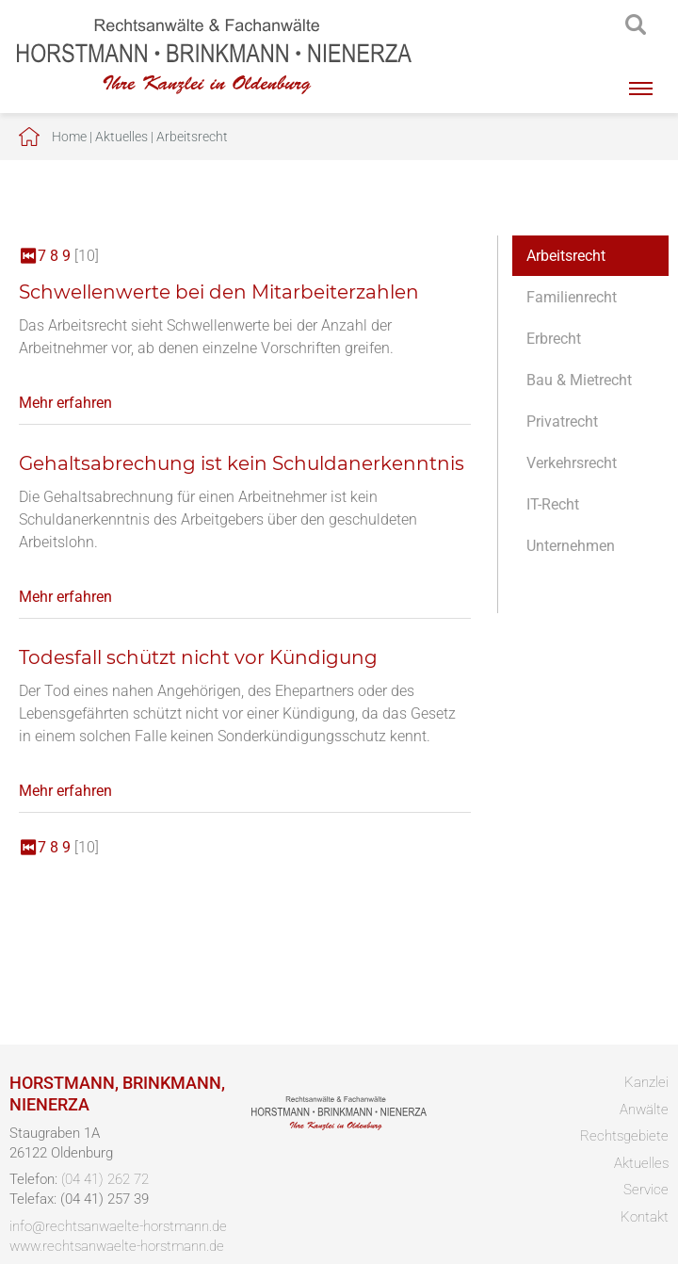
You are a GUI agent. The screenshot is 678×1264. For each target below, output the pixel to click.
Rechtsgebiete (624, 1135)
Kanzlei (646, 1082)
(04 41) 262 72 (105, 1179)
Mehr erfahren (65, 403)
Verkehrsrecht (571, 463)
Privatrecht (562, 421)
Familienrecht (571, 297)
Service (646, 1189)
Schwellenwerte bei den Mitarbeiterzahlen (219, 292)
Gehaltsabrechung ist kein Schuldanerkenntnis (241, 463)
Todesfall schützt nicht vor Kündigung (198, 657)
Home (69, 136)
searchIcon (635, 25)
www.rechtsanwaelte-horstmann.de (116, 1246)
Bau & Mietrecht (579, 380)
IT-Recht (552, 504)
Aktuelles (121, 136)
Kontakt (645, 1216)
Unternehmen (570, 546)
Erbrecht (553, 339)
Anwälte (644, 1109)
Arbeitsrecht (192, 136)
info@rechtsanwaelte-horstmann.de (118, 1226)
